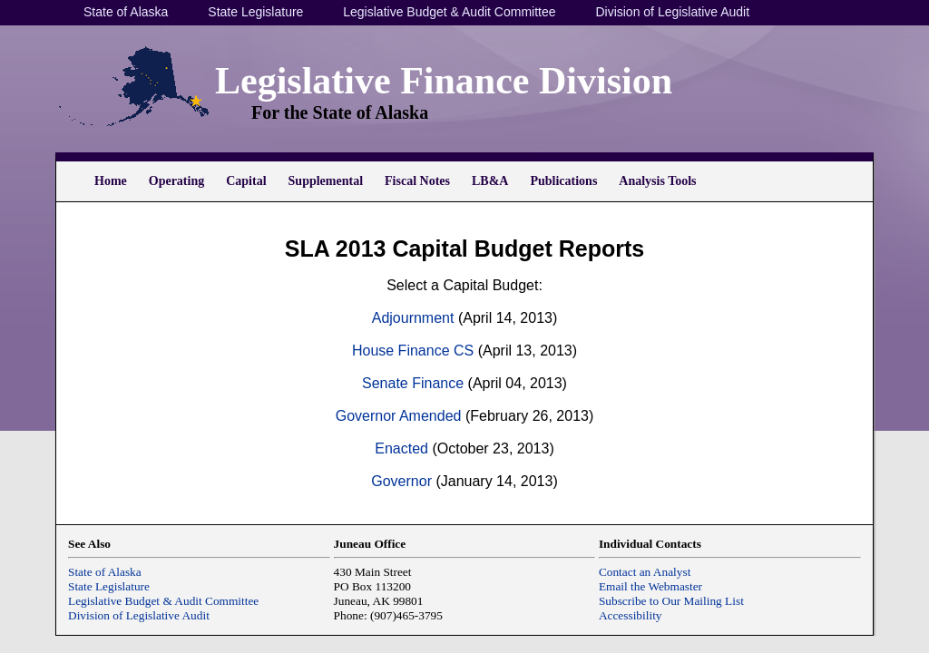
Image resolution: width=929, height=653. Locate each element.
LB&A (490, 181)
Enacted (401, 448)
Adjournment (413, 318)
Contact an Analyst (644, 572)
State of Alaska (125, 12)
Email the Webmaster (650, 586)
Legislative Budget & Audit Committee (449, 12)
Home (110, 181)
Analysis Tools (657, 181)
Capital (246, 181)
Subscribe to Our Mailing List (671, 601)
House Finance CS (413, 350)
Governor (401, 481)
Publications (563, 181)
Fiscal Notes (417, 181)
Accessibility (630, 615)
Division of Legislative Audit (672, 12)
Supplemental (325, 181)
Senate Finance (413, 383)
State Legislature (255, 12)
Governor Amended (399, 416)
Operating (176, 181)
